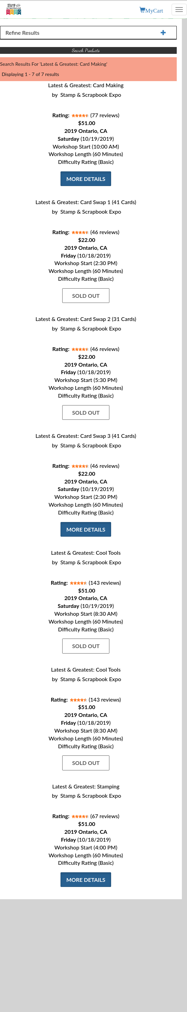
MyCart (154, 9)
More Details (85, 178)
